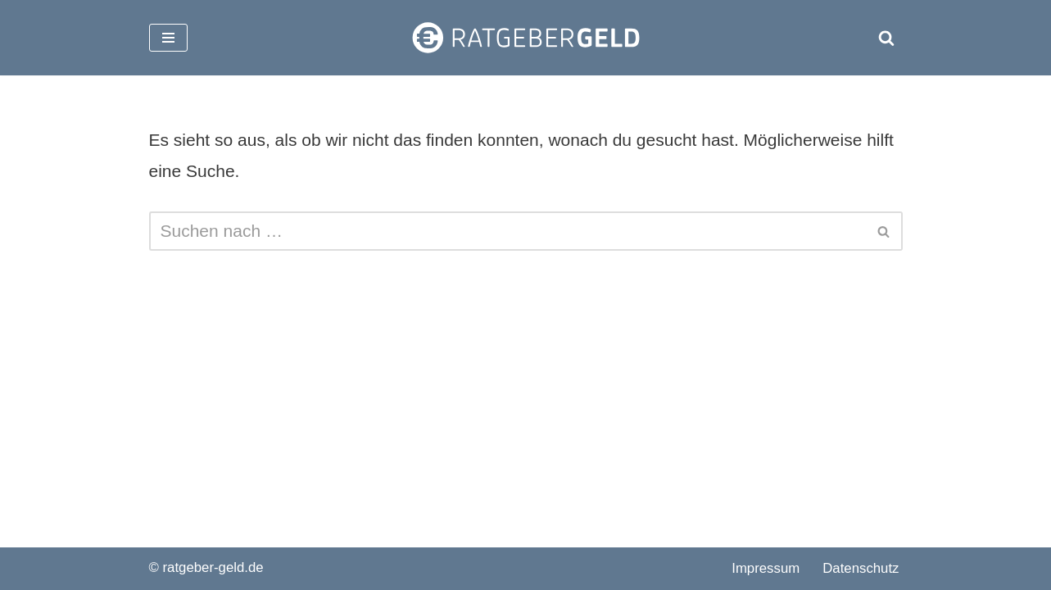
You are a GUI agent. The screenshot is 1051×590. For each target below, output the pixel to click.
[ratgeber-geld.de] (526, 38)
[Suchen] (886, 38)
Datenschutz (860, 568)
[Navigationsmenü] (168, 38)
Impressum (766, 568)
